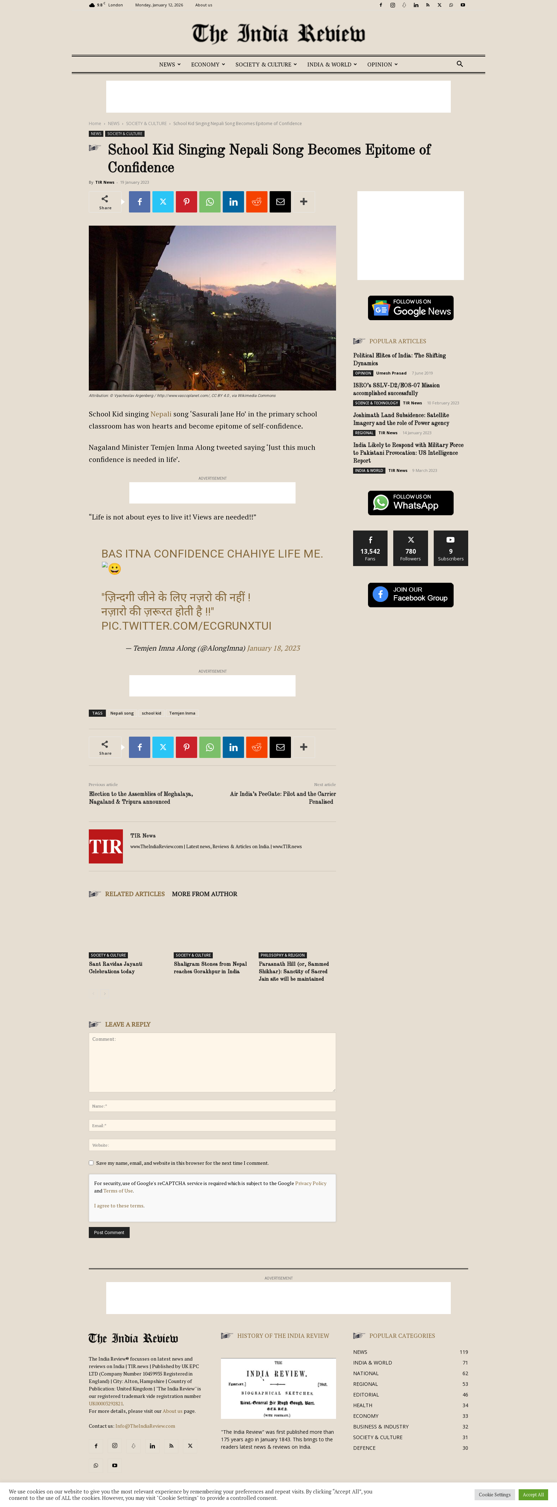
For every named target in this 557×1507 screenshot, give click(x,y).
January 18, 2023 (273, 648)
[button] (459, 64)
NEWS (170, 64)
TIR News (104, 182)
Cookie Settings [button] (495, 1494)
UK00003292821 (106, 1403)
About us (203, 4)
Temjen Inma (182, 713)
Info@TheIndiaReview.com (145, 1425)
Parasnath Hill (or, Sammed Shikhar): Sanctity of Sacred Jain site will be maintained (294, 972)
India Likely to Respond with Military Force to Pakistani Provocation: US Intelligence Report (408, 453)
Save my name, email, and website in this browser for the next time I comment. (182, 1162)
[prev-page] (93, 993)
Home (95, 123)
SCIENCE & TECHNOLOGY (376, 402)
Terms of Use (118, 1190)
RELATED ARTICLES (135, 893)
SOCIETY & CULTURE (266, 64)
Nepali (161, 414)
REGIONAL (364, 432)
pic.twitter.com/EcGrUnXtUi (186, 626)
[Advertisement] (278, 97)
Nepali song (122, 713)
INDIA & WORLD (332, 64)
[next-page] (104, 993)
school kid (151, 713)
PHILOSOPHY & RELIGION (283, 955)
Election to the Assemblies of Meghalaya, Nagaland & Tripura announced (141, 798)
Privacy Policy (310, 1183)
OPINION (382, 64)
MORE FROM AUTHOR (204, 893)
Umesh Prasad (391, 373)
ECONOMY (208, 64)
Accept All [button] (533, 1494)
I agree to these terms (119, 1205)
